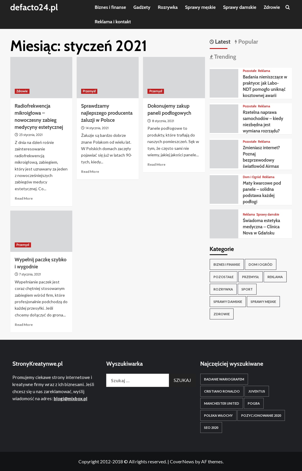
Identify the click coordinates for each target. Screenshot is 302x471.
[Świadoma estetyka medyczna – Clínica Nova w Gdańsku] (224, 223)
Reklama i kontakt (113, 21)
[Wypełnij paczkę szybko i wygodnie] (41, 231)
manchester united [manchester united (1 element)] (221, 403)
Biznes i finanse (110, 7)
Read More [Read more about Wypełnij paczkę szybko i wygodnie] (24, 324)
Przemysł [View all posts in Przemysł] (89, 91)
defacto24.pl (34, 7)
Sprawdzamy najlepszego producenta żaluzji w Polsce (107, 113)
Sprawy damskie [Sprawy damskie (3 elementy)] (228, 301)
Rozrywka (168, 7)
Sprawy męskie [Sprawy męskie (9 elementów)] (263, 301)
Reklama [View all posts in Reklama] (264, 71)
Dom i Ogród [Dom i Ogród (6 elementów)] (261, 264)
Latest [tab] (222, 41)
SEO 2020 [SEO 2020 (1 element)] (211, 427)
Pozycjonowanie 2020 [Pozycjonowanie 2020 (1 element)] (261, 415)
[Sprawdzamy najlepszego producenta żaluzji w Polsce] (108, 77)
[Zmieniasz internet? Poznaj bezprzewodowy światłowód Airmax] (224, 153)
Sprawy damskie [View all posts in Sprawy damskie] (267, 214)
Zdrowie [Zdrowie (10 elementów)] (222, 314)
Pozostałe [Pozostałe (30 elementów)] (224, 277)
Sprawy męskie (200, 7)
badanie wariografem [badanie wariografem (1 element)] (224, 379)
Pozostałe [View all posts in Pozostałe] (249, 71)
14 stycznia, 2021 (97, 128)
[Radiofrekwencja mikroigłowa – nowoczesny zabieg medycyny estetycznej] (41, 77)
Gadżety (141, 7)
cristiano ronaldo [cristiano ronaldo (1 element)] (222, 391)
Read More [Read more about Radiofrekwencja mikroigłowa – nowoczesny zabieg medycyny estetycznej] (24, 198)
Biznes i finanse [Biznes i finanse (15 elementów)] (227, 264)
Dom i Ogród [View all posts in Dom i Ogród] (252, 177)
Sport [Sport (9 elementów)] (247, 289)
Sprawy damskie (239, 7)
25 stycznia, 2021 (30, 135)
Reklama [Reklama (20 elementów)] (275, 277)
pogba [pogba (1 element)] (254, 403)
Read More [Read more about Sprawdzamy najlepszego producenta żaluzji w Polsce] (90, 171)
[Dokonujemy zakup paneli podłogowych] (174, 77)
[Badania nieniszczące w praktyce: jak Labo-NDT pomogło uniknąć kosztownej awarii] (224, 83)
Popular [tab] (247, 41)
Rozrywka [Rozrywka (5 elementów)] (223, 289)
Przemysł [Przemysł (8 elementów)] (250, 277)
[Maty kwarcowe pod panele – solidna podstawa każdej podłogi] (224, 189)
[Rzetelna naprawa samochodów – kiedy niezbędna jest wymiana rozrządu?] (224, 118)
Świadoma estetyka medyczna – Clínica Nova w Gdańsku (261, 227)
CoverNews (182, 461)
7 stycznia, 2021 (30, 274)
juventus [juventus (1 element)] (256, 391)
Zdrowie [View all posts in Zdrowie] (22, 91)
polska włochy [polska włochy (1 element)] (218, 415)
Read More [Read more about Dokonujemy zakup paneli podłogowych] (156, 164)
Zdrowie (272, 7)
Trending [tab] (224, 56)
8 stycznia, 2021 (163, 121)
